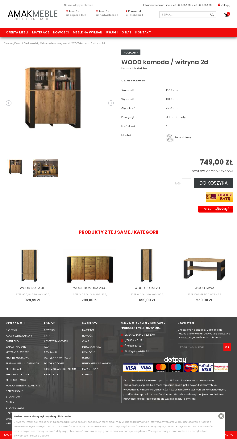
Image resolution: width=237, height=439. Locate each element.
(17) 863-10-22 (133, 345)
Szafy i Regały (14, 391)
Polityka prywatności (57, 357)
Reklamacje (51, 374)
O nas (126, 32)
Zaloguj (224, 5)
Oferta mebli (17, 32)
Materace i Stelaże (17, 352)
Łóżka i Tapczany (16, 346)
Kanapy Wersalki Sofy (19, 335)
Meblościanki (14, 369)
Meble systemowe (16, 380)
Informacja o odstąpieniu (60, 369)
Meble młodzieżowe (17, 374)
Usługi (112, 32)
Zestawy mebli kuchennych (22, 363)
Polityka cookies (54, 363)
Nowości (61, 32)
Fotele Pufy (12, 341)
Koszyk (228, 14)
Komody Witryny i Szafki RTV (23, 385)
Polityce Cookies (39, 435)
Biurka (10, 402)
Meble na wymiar (87, 32)
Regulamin (50, 352)
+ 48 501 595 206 (181, 5)
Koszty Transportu (56, 341)
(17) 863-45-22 (133, 340)
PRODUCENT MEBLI (32, 14)
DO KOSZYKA (213, 183)
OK (227, 347)
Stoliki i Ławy (14, 396)
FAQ (46, 346)
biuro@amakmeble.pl (137, 351)
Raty (47, 335)
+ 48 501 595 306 (202, 5)
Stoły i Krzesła (15, 407)
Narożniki (12, 330)
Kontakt (143, 32)
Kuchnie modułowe (17, 357)
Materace (40, 32)
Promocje (88, 352)
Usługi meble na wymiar (96, 363)
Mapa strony (90, 369)
